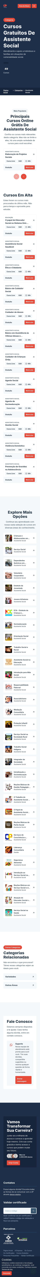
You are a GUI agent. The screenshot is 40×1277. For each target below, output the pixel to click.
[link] (5, 6)
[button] (34, 6)
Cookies (7, 1259)
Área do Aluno (24, 6)
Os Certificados (8, 1253)
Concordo (6, 1273)
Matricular (29, 167)
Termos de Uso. (7, 1269)
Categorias (19, 90)
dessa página (15, 1194)
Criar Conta (13, 1163)
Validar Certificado (27, 1256)
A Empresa (18, 1250)
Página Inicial (8, 1250)
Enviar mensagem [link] (21, 1080)
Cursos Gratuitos (22, 1253)
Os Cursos (28, 1250)
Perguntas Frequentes (11, 1256)
